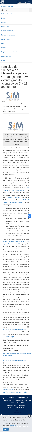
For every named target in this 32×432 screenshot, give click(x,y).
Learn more (12, 425)
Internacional (5, 26)
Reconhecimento (6, 56)
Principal (3, 6)
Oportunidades (5, 39)
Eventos (3, 22)
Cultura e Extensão (7, 14)
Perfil (2, 43)
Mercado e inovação (7, 31)
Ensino (3, 18)
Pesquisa (4, 47)
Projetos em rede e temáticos (10, 52)
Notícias (10, 6)
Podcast (3, 60)
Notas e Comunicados (8, 35)
